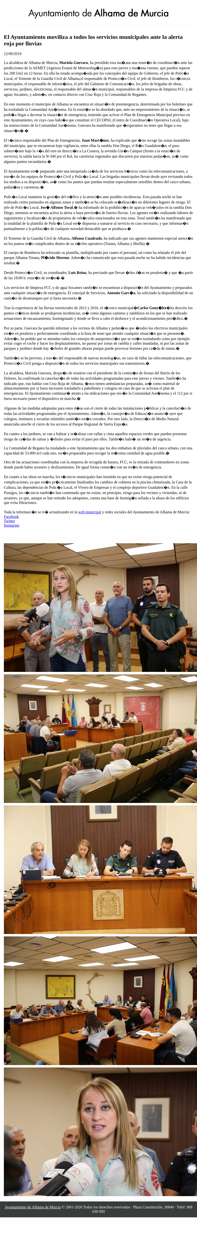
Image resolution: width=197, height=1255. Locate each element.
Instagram (11, 525)
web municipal (89, 512)
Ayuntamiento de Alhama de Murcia (33, 1207)
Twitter (9, 521)
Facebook (11, 517)
